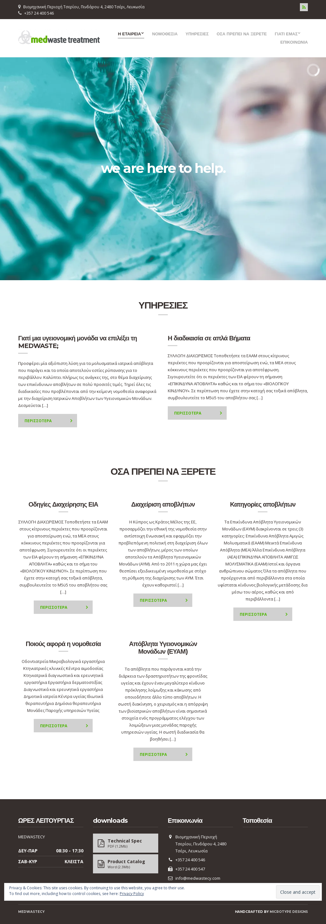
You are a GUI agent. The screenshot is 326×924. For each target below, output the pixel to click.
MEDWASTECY (31, 912)
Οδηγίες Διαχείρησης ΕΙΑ (63, 504)
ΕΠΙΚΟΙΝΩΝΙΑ (294, 42)
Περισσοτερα (38, 420)
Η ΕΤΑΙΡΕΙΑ (129, 33)
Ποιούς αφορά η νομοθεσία (63, 644)
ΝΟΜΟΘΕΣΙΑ (165, 33)
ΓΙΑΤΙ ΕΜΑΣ (286, 33)
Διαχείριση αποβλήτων (163, 504)
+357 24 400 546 (39, 13)
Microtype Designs (289, 912)
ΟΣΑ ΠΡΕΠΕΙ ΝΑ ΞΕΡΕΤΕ (242, 33)
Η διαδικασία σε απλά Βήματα (209, 338)
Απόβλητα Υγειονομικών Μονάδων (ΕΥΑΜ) (163, 647)
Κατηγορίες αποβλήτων (262, 504)
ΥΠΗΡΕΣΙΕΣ (197, 33)
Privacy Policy (132, 893)
